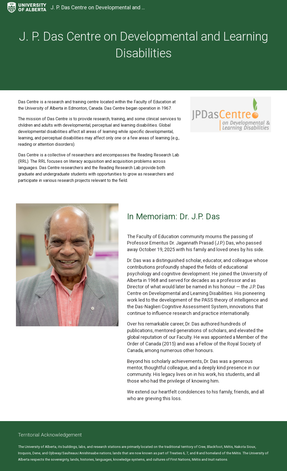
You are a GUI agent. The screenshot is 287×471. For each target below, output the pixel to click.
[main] (143, 45)
